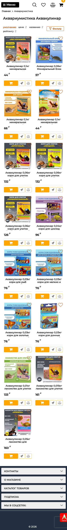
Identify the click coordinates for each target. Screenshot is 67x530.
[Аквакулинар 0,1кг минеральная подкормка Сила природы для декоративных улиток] (18, 103)
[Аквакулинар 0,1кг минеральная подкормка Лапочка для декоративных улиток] (49, 103)
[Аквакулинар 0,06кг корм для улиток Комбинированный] (18, 209)
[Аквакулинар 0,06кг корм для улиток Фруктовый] (18, 156)
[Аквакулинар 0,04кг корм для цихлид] (49, 209)
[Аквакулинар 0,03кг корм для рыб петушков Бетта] (18, 262)
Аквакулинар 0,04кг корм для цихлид (49, 229)
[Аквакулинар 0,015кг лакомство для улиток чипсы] (49, 369)
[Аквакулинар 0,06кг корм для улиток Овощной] (49, 156)
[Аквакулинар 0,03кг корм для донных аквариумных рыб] (49, 316)
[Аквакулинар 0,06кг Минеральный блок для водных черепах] (49, 49)
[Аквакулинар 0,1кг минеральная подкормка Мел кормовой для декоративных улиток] (18, 49)
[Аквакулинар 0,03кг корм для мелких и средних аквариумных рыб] (49, 262)
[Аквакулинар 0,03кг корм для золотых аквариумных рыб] (18, 316)
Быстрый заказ (22, 83)
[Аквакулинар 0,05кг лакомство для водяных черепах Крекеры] (18, 422)
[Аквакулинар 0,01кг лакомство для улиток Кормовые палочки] (18, 369)
